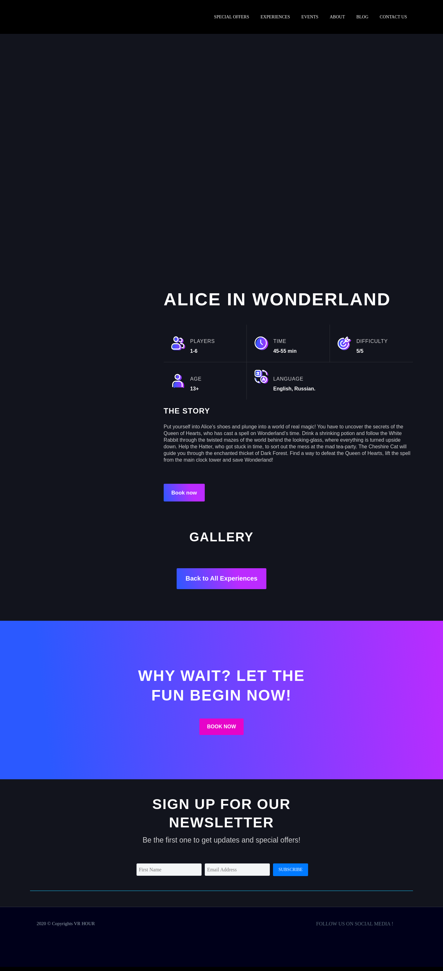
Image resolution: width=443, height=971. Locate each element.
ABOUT (337, 17)
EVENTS (310, 17)
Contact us (393, 17)
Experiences (275, 17)
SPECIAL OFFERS (231, 17)
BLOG (362, 17)
